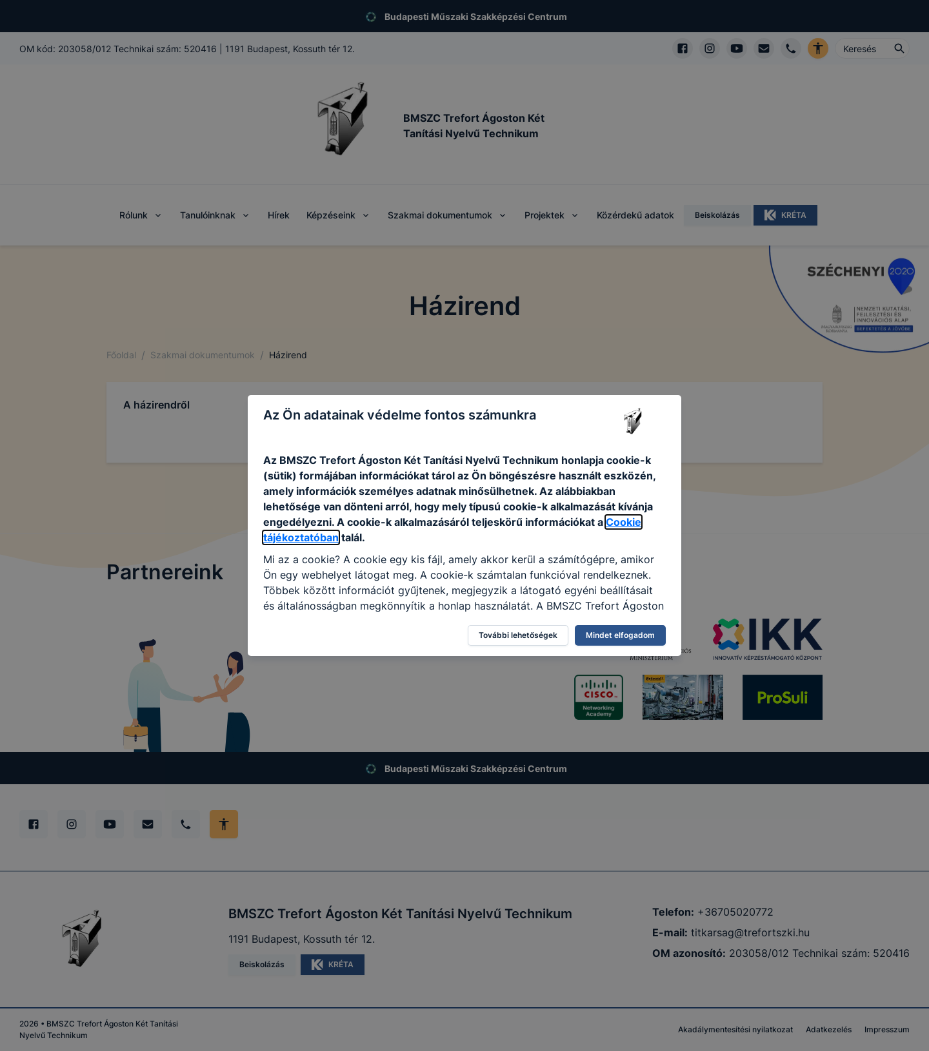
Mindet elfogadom (620, 635)
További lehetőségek (518, 635)
